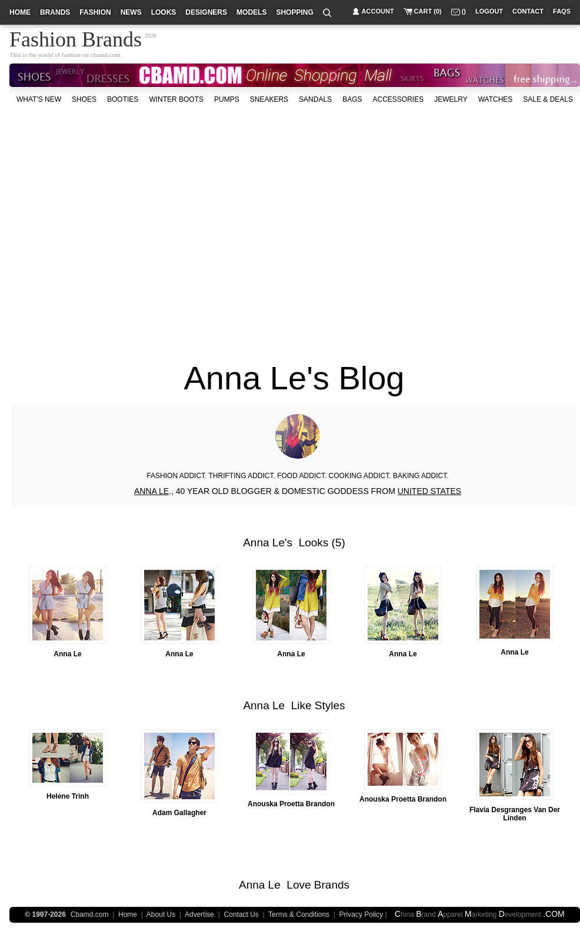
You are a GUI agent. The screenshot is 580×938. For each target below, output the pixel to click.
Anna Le (264, 542)
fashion (95, 12)
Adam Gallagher (179, 813)
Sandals (315, 99)
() (464, 11)
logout (489, 11)
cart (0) (428, 11)
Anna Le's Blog (294, 377)
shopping (294, 12)
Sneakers (269, 99)
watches (495, 99)
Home (127, 914)
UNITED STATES (429, 491)
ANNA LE (151, 491)
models (251, 12)
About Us (160, 914)
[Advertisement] (110, 227)
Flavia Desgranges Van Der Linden (514, 814)
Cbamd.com (90, 914)
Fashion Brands (75, 38)
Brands (331, 885)
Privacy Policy (361, 914)
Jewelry (450, 99)
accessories (398, 99)
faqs (562, 11)
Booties (122, 99)
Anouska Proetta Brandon (291, 804)
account (378, 11)
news (131, 12)
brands (55, 12)
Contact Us (241, 914)
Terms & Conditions (298, 914)
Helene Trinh (67, 796)
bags (352, 99)
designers (206, 12)
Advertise (199, 914)
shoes (84, 99)
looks (163, 12)
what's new (38, 99)
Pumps (226, 99)
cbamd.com (106, 54)
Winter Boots (176, 99)
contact (528, 11)
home (20, 12)
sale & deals (548, 99)
